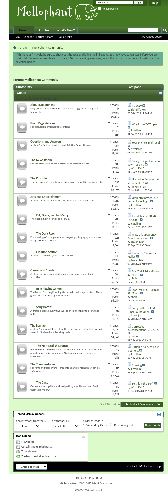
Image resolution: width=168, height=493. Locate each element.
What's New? (66, 30)
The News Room (41, 160)
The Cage (42, 382)
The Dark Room (46, 233)
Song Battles (44, 307)
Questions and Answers (45, 141)
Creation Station (46, 252)
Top (159, 404)
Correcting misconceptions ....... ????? (143, 328)
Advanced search (152, 36)
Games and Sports (42, 270)
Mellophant (146, 466)
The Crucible (38, 178)
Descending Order (122, 425)
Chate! (21, 93)
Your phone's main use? (146, 142)
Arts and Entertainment (46, 197)
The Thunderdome (42, 364)
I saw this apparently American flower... (142, 236)
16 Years (137, 106)
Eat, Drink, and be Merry (52, 215)
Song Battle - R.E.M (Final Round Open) (141, 310)
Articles (44, 30)
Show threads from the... (31, 421)
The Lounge (38, 325)
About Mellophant (42, 105)
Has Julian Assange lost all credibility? (143, 181)
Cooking (137, 365)
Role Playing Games (49, 289)
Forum (23, 30)
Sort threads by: (60, 421)
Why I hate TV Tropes (144, 124)
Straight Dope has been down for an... (144, 162)
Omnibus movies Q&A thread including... (143, 199)
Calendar (28, 36)
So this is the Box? (143, 383)
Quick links (65, 36)
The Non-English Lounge (52, 346)
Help (155, 3)
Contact (132, 466)
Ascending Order (95, 425)
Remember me (108, 8)
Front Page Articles (42, 123)
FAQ (17, 36)
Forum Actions (44, 36)
